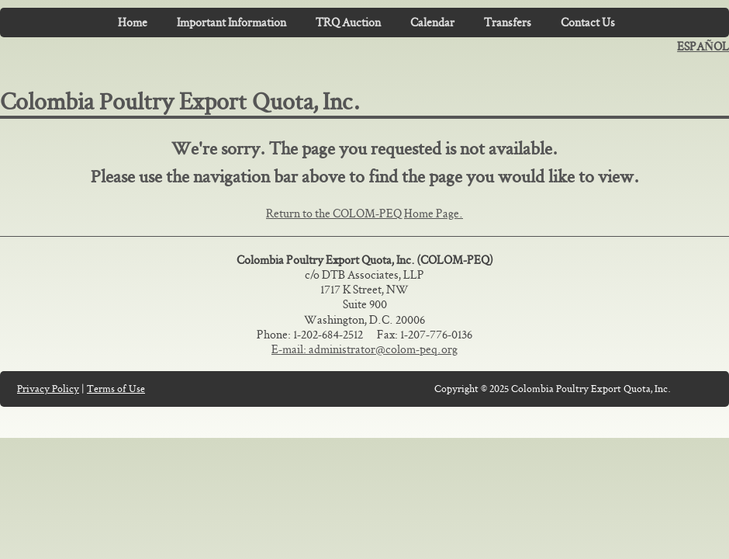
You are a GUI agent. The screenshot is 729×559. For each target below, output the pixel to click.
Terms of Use (116, 388)
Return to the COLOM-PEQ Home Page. (364, 213)
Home (132, 22)
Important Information (231, 22)
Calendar (432, 22)
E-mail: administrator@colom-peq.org (364, 349)
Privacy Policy (48, 388)
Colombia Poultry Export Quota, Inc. (180, 101)
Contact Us (588, 22)
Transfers (507, 22)
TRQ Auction (348, 22)
